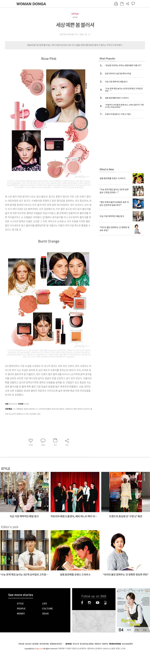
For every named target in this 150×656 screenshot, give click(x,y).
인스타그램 (89, 603)
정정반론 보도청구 (56, 644)
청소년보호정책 (127, 644)
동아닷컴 (69, 644)
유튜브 (97, 603)
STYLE (75, 13)
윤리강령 (35, 644)
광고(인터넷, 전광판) (87, 644)
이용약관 (105, 644)
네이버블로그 (105, 603)
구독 (137, 629)
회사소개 (76, 644)
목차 (129, 629)
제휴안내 (98, 644)
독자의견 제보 (44, 644)
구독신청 (21, 644)
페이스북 (82, 603)
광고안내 (28, 644)
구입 (144, 629)
